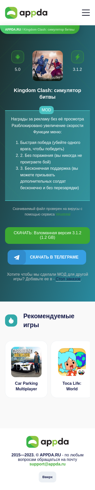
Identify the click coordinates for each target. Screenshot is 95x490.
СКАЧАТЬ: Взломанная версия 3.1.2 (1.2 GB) (47, 235)
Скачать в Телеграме (54, 257)
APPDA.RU (13, 29)
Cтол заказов (68, 279)
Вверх (47, 477)
